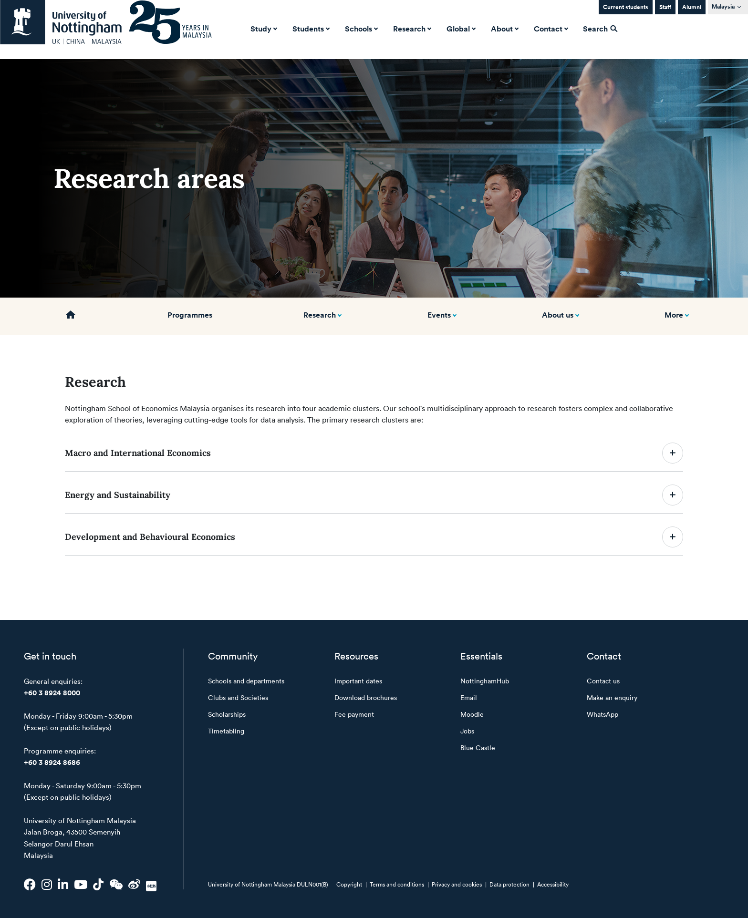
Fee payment (354, 714)
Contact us (603, 680)
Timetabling (226, 730)
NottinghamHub (484, 680)
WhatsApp (602, 714)
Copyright (349, 884)
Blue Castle (477, 747)
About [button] (504, 28)
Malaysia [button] (723, 6)
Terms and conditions (397, 884)
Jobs (467, 730)
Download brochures (365, 697)
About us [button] (557, 314)
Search (600, 28)
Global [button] (460, 28)
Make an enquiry (612, 697)
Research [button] (411, 28)
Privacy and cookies (457, 884)
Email (468, 697)
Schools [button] (360, 28)
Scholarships (227, 714)
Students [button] (310, 28)
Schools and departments (246, 680)
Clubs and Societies (238, 697)
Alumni (691, 6)
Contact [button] (550, 28)
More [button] (674, 314)
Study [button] (262, 28)
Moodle (472, 714)
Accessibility (553, 884)
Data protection (509, 884)
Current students (625, 6)
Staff (665, 6)
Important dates (358, 680)
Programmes (189, 314)
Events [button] (439, 314)
